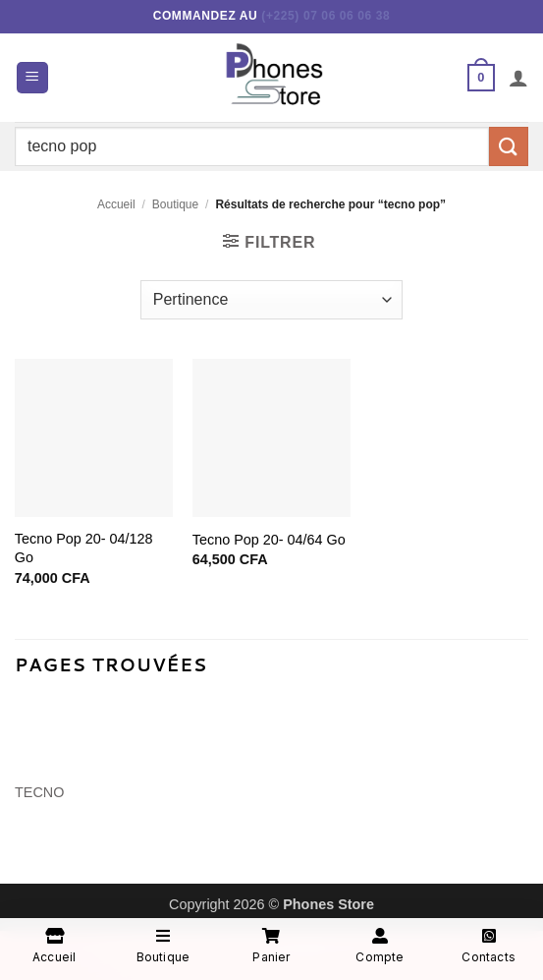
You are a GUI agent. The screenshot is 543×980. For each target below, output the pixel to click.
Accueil (116, 204)
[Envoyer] (508, 146)
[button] (32, 78)
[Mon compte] (518, 77)
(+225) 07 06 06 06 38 (325, 16)
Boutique (175, 204)
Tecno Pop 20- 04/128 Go (84, 548)
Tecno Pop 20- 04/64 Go (269, 540)
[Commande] (271, 299)
